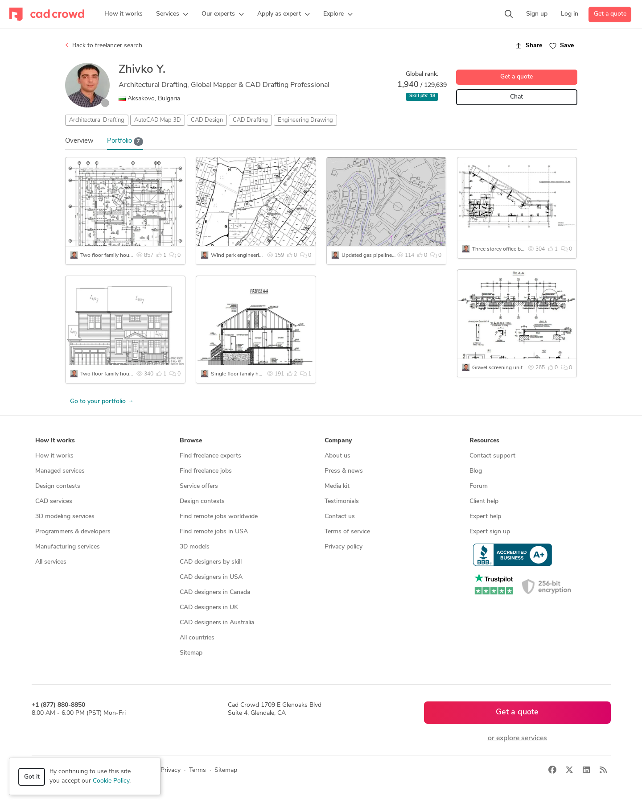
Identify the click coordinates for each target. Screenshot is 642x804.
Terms (197, 770)
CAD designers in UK (209, 607)
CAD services (53, 501)
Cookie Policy (111, 781)
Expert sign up (489, 531)
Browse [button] (191, 440)
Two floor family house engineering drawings (134, 255)
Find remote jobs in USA (214, 531)
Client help (483, 501)
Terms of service (347, 531)
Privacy (170, 770)
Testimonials (342, 501)
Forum (478, 486)
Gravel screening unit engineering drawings (524, 368)
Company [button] (338, 440)
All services (50, 562)
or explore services (517, 738)
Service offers (199, 486)
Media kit (337, 486)
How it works (54, 456)
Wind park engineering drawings (250, 255)
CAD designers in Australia (217, 622)
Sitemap (191, 653)
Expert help (485, 516)
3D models (195, 547)
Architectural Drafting (96, 120)
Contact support (492, 456)
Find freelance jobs (206, 471)
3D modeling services (65, 516)
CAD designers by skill (211, 562)
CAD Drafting (250, 120)
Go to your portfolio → (102, 401)
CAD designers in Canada (215, 592)
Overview (79, 141)
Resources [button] (484, 440)
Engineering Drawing (305, 120)
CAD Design (207, 120)
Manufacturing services (67, 547)
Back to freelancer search (103, 45)
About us (337, 456)
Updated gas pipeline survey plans (382, 255)
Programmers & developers (73, 531)
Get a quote (610, 14)
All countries (197, 638)
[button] (172, 14)
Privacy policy (343, 547)
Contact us (340, 516)
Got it (32, 777)
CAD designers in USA (211, 577)
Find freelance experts (210, 456)
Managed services (60, 471)
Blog (475, 471)
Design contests (57, 486)
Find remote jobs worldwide (219, 516)
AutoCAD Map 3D (157, 120)
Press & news (344, 471)
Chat (516, 97)
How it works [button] (55, 440)
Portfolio (125, 141)
